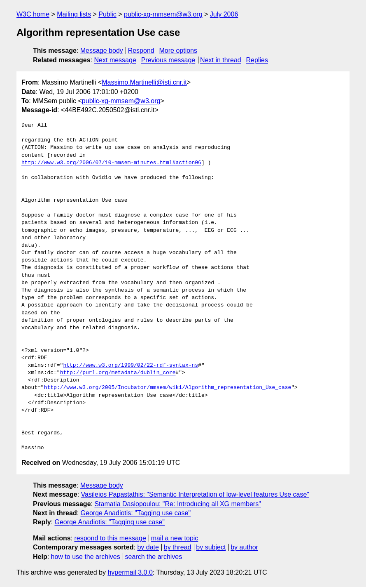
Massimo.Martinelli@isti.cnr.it (144, 82)
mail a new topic (174, 538)
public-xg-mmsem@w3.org (163, 14)
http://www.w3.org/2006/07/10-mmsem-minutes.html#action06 (111, 163)
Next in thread (220, 60)
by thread (177, 547)
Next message (115, 60)
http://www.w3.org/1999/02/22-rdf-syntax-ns (130, 365)
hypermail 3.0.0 (129, 572)
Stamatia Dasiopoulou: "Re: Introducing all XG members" (177, 503)
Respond (141, 50)
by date (148, 547)
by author (244, 547)
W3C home (32, 14)
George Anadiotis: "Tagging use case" (136, 512)
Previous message (168, 60)
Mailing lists (74, 14)
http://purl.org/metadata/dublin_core (118, 373)
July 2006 (224, 14)
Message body (101, 50)
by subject (211, 547)
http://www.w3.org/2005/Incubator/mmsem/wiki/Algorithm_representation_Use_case (167, 387)
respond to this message (110, 538)
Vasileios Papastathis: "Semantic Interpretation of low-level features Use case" (195, 494)
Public (107, 14)
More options (178, 50)
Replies (257, 60)
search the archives (153, 556)
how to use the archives (85, 556)
